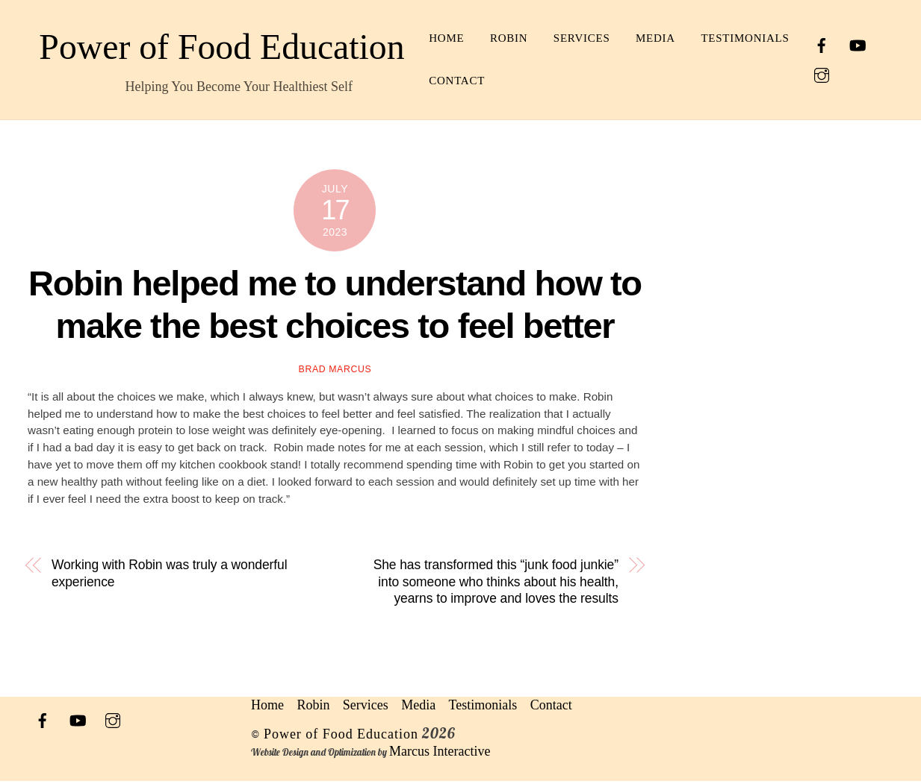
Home (499, 38)
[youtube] (867, 43)
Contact (624, 81)
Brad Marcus (335, 373)
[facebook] (831, 43)
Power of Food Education (341, 737)
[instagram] (831, 73)
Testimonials (526, 81)
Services (635, 38)
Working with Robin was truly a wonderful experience (170, 576)
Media (708, 38)
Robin (561, 38)
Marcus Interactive (439, 754)
